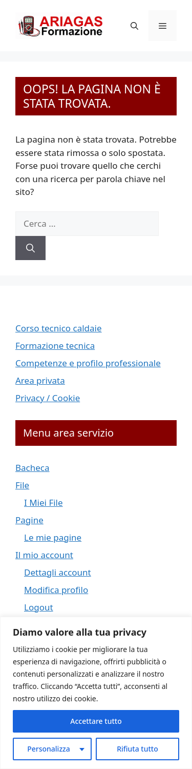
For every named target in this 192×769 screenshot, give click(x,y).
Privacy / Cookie (47, 398)
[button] (134, 25)
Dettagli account (57, 572)
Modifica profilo (56, 590)
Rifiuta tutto (137, 749)
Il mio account (44, 555)
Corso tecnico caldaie (58, 328)
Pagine (29, 520)
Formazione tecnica (55, 345)
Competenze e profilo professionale (88, 363)
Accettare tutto (95, 721)
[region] (96, 693)
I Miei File (43, 502)
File (22, 485)
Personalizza (48, 749)
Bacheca (32, 468)
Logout (38, 607)
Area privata (40, 380)
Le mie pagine (52, 537)
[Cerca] (30, 248)
